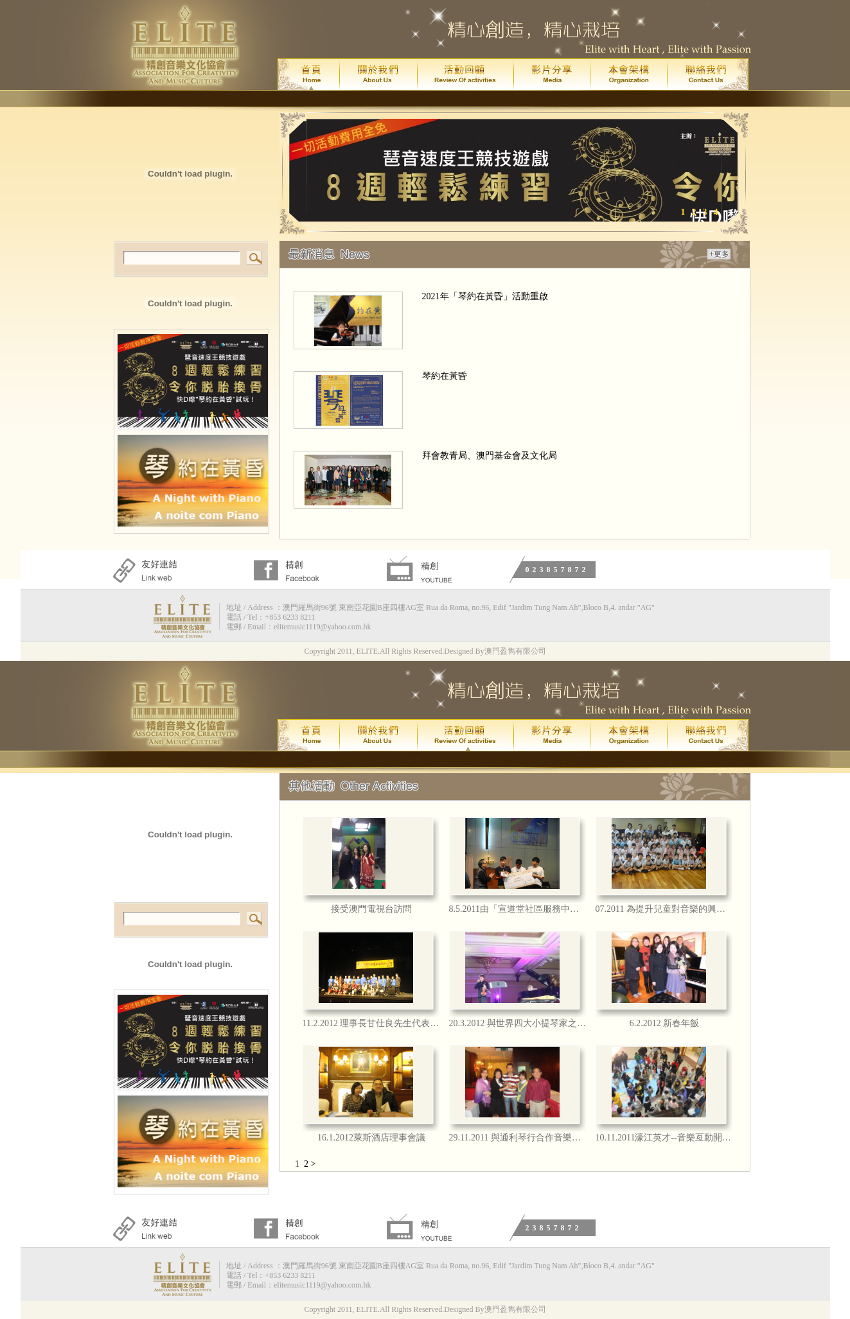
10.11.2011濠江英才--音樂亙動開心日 (665, 1137)
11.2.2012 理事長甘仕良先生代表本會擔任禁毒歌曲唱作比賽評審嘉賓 (372, 1023)
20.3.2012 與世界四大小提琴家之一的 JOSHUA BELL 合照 (518, 1023)
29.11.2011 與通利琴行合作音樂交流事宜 (518, 1137)
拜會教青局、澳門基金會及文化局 (489, 455)
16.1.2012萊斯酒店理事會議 (371, 1137)
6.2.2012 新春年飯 (665, 1023)
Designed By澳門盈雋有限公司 (494, 651)
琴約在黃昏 (444, 376)
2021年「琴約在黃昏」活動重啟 (485, 296)
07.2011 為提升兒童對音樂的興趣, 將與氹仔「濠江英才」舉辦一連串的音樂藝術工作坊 (665, 909)
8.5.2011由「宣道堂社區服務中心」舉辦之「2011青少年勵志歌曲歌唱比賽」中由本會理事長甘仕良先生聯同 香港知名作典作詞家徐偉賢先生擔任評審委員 (518, 909)
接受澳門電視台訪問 (371, 909)
